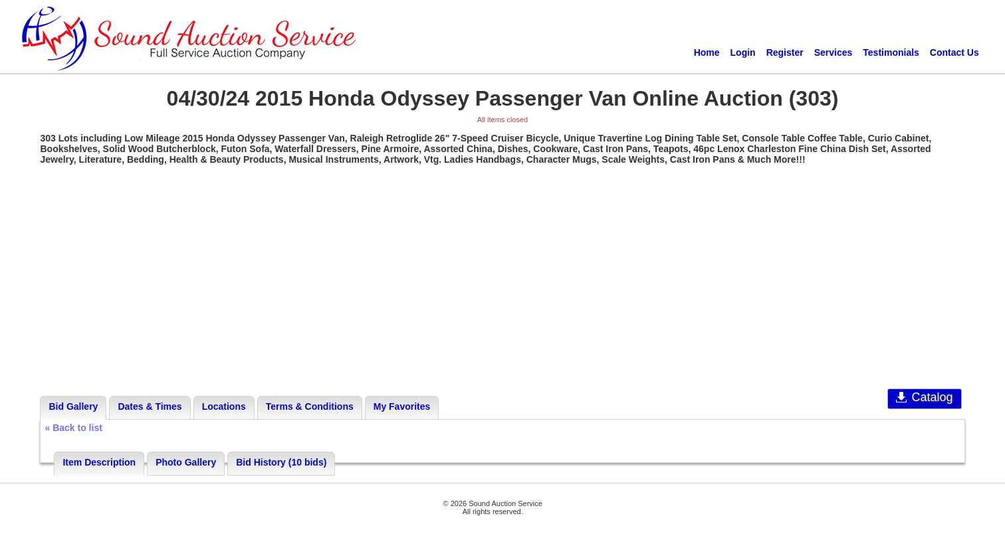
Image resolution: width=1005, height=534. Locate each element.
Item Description (99, 462)
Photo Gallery (186, 462)
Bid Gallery (73, 406)
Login (743, 52)
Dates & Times (149, 406)
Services (833, 52)
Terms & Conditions (310, 406)
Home (707, 52)
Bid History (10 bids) (281, 462)
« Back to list (73, 427)
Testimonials (891, 52)
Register (785, 52)
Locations (224, 406)
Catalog (924, 397)
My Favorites (402, 406)
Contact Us (954, 52)
